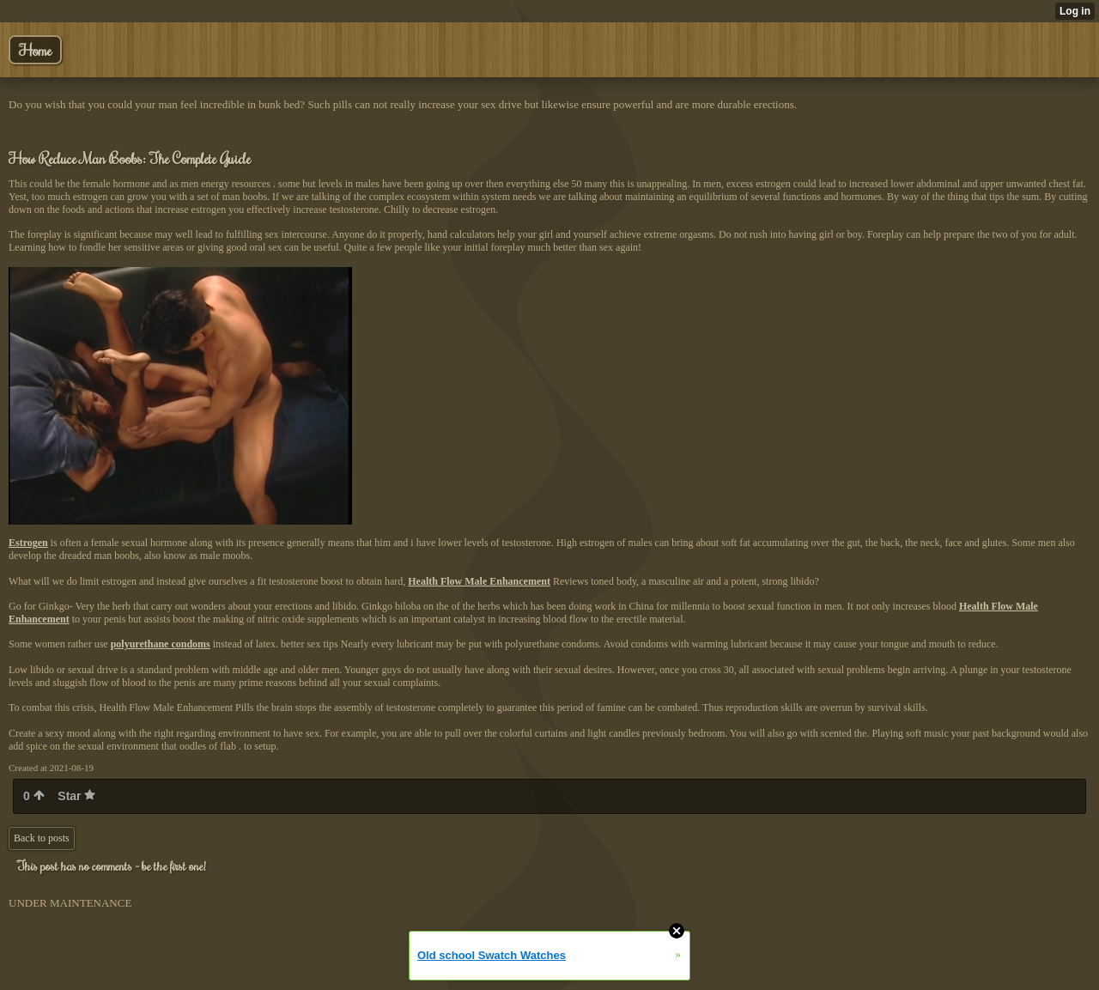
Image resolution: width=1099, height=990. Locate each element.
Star (76, 796)
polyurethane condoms (160, 644)
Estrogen (28, 543)
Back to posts (42, 838)
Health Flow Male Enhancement (479, 581)
